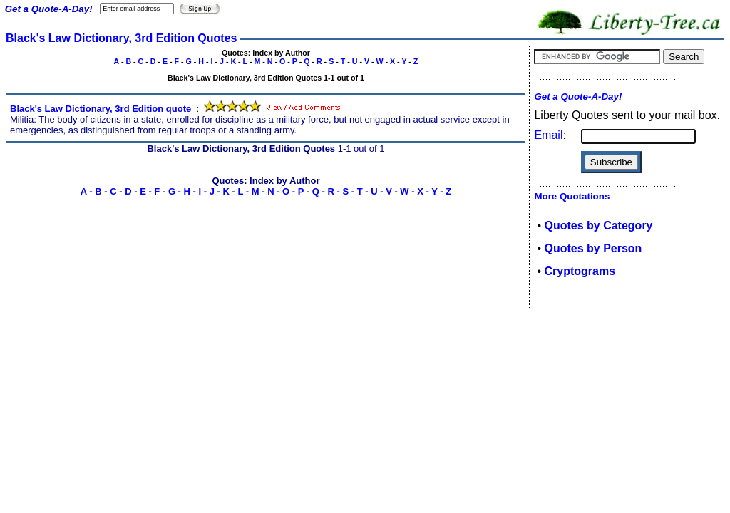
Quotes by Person (593, 248)
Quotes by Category (598, 225)
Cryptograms (579, 271)
